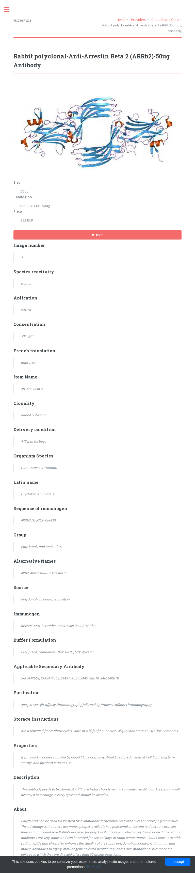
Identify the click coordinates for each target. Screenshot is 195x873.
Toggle (9, 9)
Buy (99, 234)
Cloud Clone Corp (165, 19)
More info (94, 867)
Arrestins (22, 20)
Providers (139, 19)
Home (121, 19)
